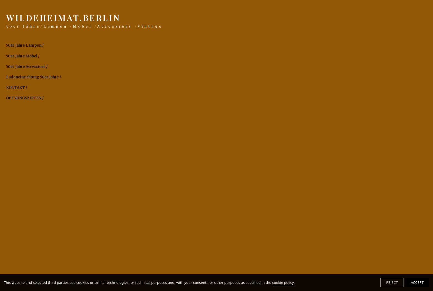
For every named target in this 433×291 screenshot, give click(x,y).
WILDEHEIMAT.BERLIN (84, 20)
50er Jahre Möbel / (22, 56)
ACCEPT (417, 282)
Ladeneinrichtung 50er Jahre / (33, 77)
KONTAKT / (16, 88)
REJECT (392, 282)
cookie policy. (283, 282)
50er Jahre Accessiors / (26, 67)
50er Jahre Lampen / (25, 45)
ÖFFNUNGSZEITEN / (25, 98)
